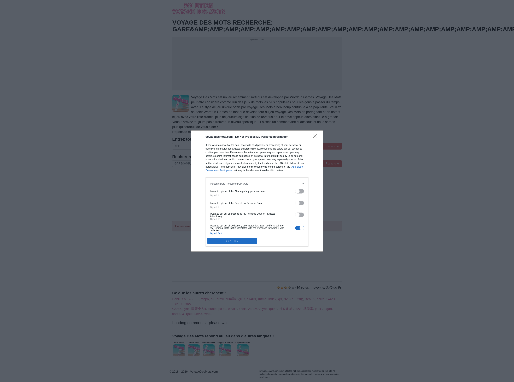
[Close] (316, 137)
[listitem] (257, 183)
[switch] (299, 191)
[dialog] (257, 191)
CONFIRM (232, 241)
